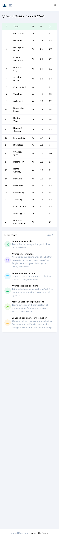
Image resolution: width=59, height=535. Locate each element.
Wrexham (17, 94)
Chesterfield (19, 87)
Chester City (19, 206)
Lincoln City (19, 138)
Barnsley (17, 40)
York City (17, 199)
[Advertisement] (29, 431)
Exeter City (18, 192)
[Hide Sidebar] (10, 5)
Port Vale (17, 178)
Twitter (33, 533)
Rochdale (18, 185)
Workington (19, 213)
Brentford (18, 145)
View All (50, 235)
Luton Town (19, 33)
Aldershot (18, 101)
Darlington (18, 161)
